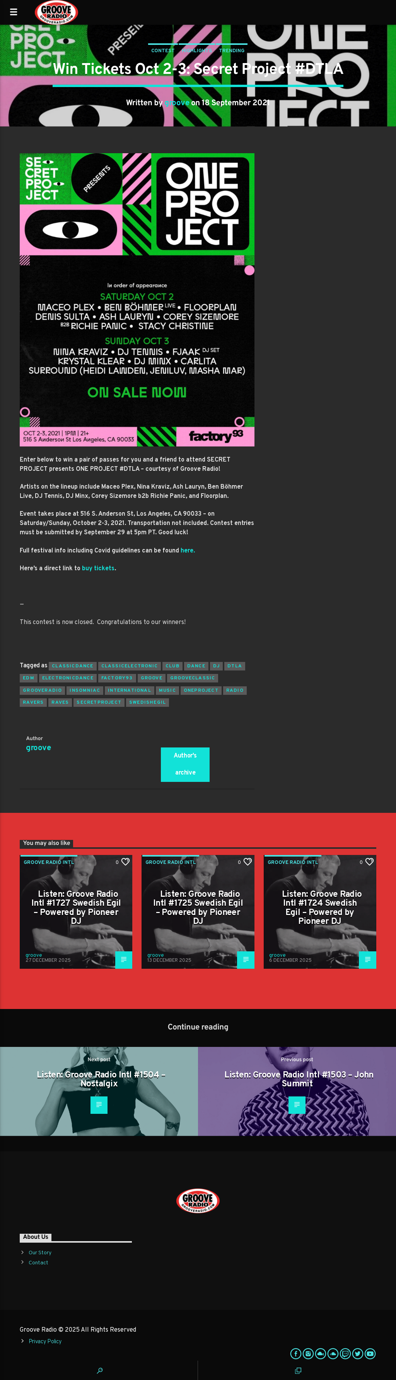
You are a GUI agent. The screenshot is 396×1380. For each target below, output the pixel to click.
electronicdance (68, 678)
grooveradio (42, 690)
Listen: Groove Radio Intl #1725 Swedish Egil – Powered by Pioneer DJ (198, 908)
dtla (234, 666)
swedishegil (147, 702)
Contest (163, 51)
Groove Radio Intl (49, 863)
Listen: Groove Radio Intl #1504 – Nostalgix (101, 1080)
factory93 (117, 678)
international (129, 690)
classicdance (72, 666)
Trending (231, 51)
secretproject (99, 702)
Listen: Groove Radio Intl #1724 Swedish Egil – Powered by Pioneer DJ (322, 908)
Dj (216, 666)
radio (235, 690)
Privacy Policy (45, 1342)
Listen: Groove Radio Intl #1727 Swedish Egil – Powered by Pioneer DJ (76, 908)
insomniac (85, 690)
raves (60, 702)
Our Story (40, 1253)
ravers (33, 702)
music (167, 690)
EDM (28, 678)
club (172, 666)
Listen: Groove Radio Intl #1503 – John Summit (299, 1080)
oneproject (201, 690)
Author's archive (185, 764)
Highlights (197, 51)
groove (176, 103)
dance (196, 666)
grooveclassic (192, 678)
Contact (38, 1263)
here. (188, 551)
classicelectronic (129, 666)
